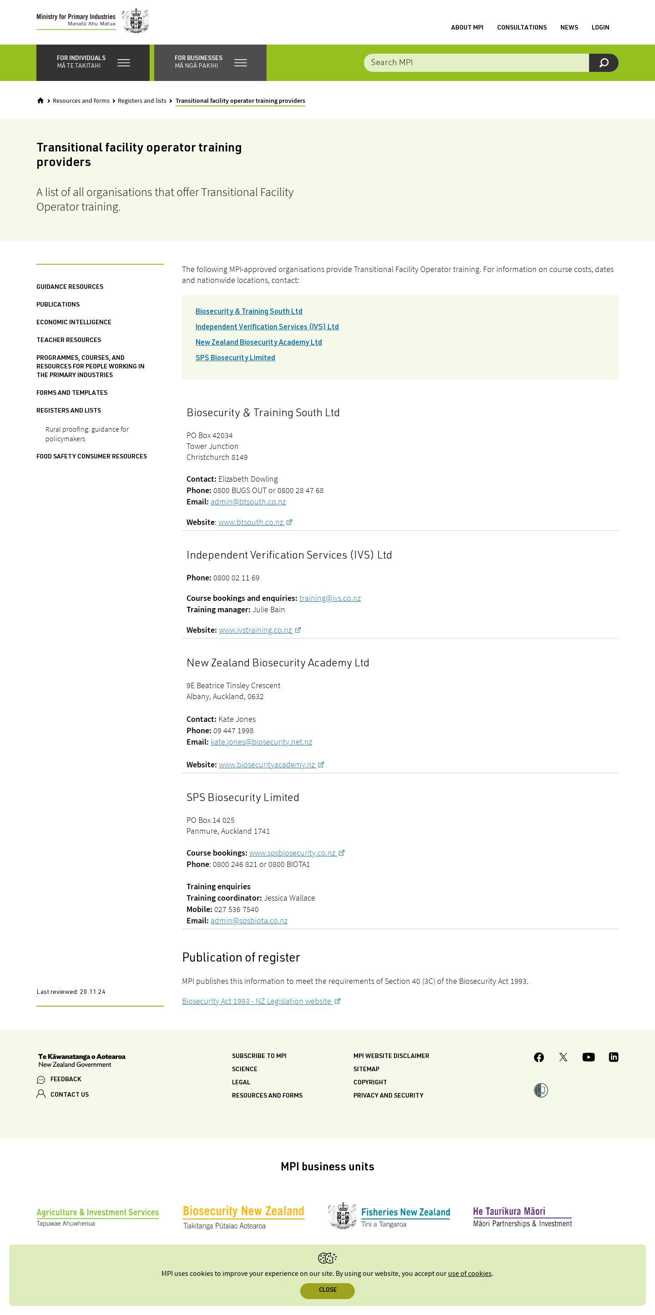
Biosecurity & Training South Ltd (249, 313)
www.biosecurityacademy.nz (268, 765)
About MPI (467, 28)
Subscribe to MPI (259, 1057)
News (569, 28)
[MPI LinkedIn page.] (614, 1059)
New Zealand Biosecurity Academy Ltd (259, 344)
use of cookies (470, 1274)
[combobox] (491, 64)
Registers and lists (142, 102)
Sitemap (366, 1071)
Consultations (522, 28)
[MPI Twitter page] (563, 1059)
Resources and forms (81, 102)
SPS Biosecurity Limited (235, 359)
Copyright (370, 1084)
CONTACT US (69, 1096)
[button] (93, 63)
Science (244, 1071)
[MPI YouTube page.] (588, 1060)
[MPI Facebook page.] (539, 1059)
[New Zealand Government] (81, 1062)
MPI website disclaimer (391, 1057)
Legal (241, 1084)
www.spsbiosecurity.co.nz (293, 853)
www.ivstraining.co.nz (256, 630)
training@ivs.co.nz (330, 599)
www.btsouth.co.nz (251, 523)
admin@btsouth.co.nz (248, 502)
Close (328, 1291)
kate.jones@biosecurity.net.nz (261, 742)
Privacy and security (388, 1097)
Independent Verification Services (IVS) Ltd (267, 329)
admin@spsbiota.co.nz (249, 921)
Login (601, 28)
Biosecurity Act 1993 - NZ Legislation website (257, 1002)
